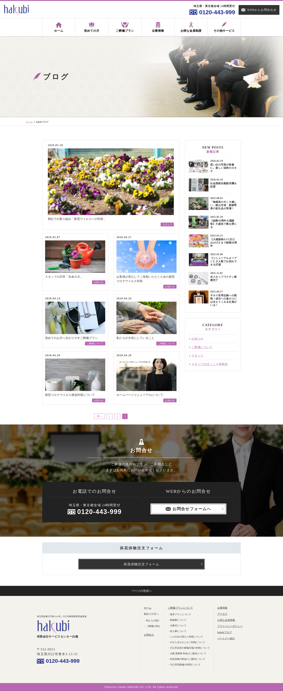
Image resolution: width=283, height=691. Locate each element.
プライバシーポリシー (230, 626)
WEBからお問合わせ (259, 9)
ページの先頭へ (141, 590)
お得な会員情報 (226, 620)
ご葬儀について (95, 343)
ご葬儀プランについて (180, 608)
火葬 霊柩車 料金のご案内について (188, 653)
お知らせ (98, 282)
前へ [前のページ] (99, 416)
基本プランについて (180, 614)
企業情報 (222, 608)
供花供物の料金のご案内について (187, 659)
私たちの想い (153, 620)
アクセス (222, 614)
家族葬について (178, 620)
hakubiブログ (224, 632)
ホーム (29, 122)
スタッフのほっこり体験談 (209, 364)
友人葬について (178, 631)
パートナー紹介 (226, 638)
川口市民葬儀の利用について (185, 664)
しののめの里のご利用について (186, 636)
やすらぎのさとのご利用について (187, 642)
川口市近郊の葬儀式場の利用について (190, 648)
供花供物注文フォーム (141, 564)
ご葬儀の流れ (153, 626)
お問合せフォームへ (188, 509)
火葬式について (178, 625)
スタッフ (167, 224)
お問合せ (149, 635)
